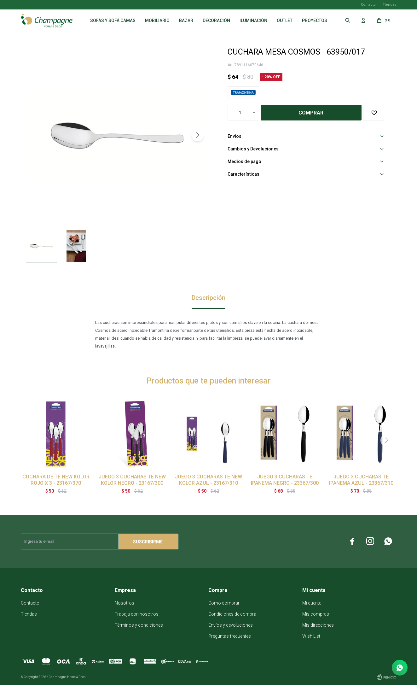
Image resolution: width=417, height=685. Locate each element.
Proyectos (314, 20)
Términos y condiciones (139, 625)
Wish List (311, 636)
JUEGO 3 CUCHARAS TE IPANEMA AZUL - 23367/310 (361, 480)
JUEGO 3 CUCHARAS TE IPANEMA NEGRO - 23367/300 (285, 480)
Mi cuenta (311, 603)
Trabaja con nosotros (137, 614)
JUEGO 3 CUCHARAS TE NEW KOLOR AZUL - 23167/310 (208, 480)
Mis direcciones (318, 625)
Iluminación (253, 20)
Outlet (284, 20)
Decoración (216, 20)
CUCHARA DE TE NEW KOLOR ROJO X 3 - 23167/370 (56, 480)
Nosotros (124, 603)
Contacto (368, 5)
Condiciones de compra (232, 614)
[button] (197, 135)
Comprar (310, 113)
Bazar (186, 20)
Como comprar (224, 603)
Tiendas (389, 5)
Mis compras (315, 614)
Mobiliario (157, 20)
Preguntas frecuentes (229, 636)
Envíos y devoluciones (230, 625)
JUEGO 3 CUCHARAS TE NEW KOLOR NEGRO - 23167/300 (132, 480)
